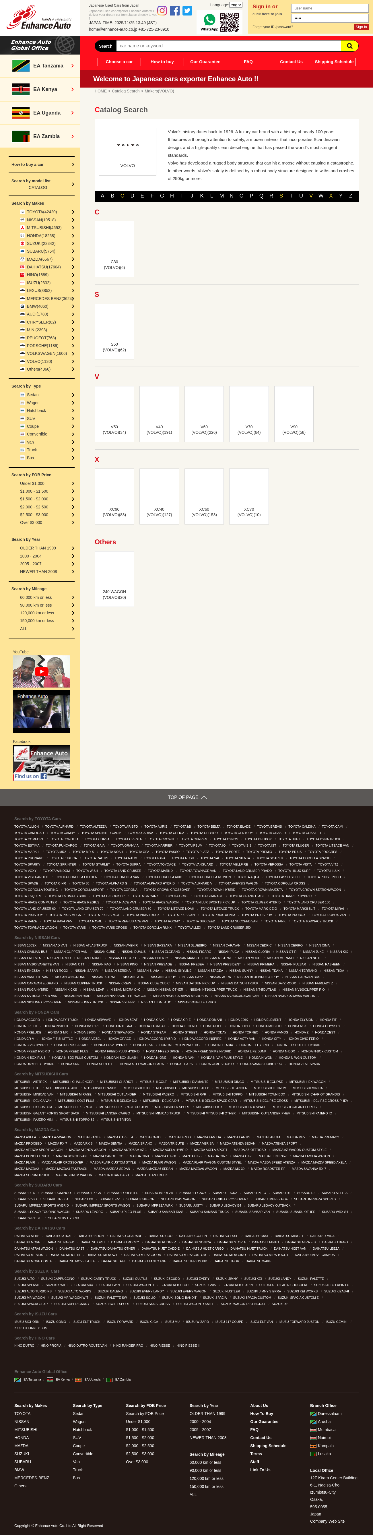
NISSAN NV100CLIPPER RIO (304, 989)
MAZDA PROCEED (28, 1143)
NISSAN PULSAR (294, 964)
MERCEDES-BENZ (31, 1478)
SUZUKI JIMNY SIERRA (264, 1291)
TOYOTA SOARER (270, 858)
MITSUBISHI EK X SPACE (248, 1107)
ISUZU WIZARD (198, 1321)
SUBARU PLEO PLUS (126, 1211)
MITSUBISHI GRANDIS (101, 1088)
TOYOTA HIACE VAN (121, 902)
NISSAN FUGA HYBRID (31, 989)
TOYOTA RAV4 (155, 858)
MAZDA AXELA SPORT (211, 1149)
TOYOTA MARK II (27, 851)
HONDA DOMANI (210, 1019)
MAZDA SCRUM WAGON (74, 1175)
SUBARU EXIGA (89, 1193)
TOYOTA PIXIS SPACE (104, 915)
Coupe (33, 426)
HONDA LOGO (239, 1026)
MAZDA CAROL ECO (108, 1156)
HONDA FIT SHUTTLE (57, 1038)
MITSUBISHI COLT (154, 1081)
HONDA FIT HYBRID (254, 1045)
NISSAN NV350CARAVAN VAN (237, 996)
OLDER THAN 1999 (38, 548)
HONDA (21, 1437)
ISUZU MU (172, 1321)
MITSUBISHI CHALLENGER (74, 1081)
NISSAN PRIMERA (261, 964)
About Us (259, 1405)
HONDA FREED (26, 1026)
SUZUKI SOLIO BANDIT (179, 1297)
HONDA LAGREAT (152, 1026)
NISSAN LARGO (59, 958)
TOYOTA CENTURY (239, 833)
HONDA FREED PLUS (73, 1051)
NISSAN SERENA (118, 970)
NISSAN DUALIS (134, 951)
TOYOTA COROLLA (64, 839)
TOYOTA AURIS (156, 826)
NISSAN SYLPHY (164, 977)
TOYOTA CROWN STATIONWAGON (315, 889)
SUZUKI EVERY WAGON (188, 1291)
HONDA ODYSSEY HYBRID (34, 1064)
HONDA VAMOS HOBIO (217, 1064)
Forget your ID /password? (272, 27)
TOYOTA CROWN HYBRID (216, 889)
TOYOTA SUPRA (128, 864)
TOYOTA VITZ (328, 864)
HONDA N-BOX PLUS (30, 1057)
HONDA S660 (71, 1064)
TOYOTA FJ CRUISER (109, 896)
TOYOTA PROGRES (323, 851)
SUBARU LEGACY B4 (226, 1205)
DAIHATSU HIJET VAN (290, 1248)
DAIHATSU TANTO (266, 1242)
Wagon (33, 402)
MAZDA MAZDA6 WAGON (198, 1168)
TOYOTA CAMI (333, 826)
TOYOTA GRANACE (209, 896)
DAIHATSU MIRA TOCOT (270, 1255)
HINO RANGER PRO (128, 1345)
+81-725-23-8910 (153, 29)
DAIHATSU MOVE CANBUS (315, 1255)
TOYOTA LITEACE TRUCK (220, 908)
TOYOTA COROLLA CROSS (285, 883)
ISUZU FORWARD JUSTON (299, 1321)
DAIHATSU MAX (257, 1236)
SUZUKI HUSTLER (227, 1291)
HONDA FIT (329, 1019)
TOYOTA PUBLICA (63, 858)
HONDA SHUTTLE (100, 1064)
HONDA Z (302, 1032)
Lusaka (320, 1453)
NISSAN (21, 1421)
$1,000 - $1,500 (34, 491)
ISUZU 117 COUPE (229, 1321)
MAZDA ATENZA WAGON (88, 1149)
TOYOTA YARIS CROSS (110, 927)
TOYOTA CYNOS (226, 839)
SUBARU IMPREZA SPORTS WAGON (103, 1205)
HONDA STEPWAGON (118, 1032)
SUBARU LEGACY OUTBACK (270, 1205)
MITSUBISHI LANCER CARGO (108, 1113)
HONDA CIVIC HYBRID (31, 1045)
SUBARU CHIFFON (140, 1199)
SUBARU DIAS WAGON (178, 1199)
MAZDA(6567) (40, 259)
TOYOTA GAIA (94, 845)
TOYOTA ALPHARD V (197, 883)
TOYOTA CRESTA (129, 839)
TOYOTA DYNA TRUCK (324, 839)
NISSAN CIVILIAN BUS (31, 951)
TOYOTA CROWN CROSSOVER (167, 889)
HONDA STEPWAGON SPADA (142, 1064)
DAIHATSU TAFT (114, 1261)
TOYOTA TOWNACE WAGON (36, 927)
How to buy (162, 61)
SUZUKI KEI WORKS (303, 1291)
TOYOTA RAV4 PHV (58, 921)
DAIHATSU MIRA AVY (102, 1255)
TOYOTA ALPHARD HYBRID (155, 883)
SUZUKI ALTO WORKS (75, 1291)
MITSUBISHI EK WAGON (308, 1081)
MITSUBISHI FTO (27, 1088)
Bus (30, 458)
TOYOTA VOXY (25, 870)
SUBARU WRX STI (28, 1218)
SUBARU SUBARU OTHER (296, 1211)
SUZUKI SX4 (84, 1285)
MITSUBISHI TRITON (116, 1119)
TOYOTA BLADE (239, 826)
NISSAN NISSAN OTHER (165, 989)
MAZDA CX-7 (218, 1156)
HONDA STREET (185, 1032)
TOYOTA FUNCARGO (62, 845)
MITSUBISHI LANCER (232, 1088)
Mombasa (322, 1429)
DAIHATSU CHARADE (126, 1236)
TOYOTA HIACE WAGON (161, 902)
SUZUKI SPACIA (215, 1297)
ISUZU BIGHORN (27, 1321)
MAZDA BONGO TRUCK (32, 1156)
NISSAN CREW (120, 983)
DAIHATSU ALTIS (27, 1236)
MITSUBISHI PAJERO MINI (34, 1119)
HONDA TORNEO (246, 1032)
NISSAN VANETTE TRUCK (197, 1002)
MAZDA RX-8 (84, 1143)
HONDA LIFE (213, 1026)
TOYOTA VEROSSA (269, 864)
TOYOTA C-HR (56, 883)
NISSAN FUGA (229, 951)
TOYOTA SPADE (26, 883)
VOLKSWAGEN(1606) (47, 353)
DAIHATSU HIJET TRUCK (249, 1248)
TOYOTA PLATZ (198, 851)
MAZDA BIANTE (90, 1137)
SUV (31, 418)
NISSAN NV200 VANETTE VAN (37, 964)
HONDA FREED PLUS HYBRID (118, 1051)
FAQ (248, 61)
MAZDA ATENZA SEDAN (238, 1143)
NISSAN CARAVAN (227, 945)
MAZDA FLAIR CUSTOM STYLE (113, 1162)
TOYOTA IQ (217, 845)
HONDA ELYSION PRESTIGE (181, 1045)
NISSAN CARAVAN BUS (303, 977)
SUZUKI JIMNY (227, 1278)
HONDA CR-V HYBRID (111, 1045)
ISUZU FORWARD (120, 1321)
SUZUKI (21, 1453)
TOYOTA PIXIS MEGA (65, 915)
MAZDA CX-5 (192, 1156)
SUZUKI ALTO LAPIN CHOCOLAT (284, 1285)
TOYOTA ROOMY (168, 921)
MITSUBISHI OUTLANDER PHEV (266, 1113)
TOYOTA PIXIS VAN (181, 915)
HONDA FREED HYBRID (32, 1051)
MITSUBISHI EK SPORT (173, 1107)
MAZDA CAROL (151, 1137)
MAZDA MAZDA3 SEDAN (112, 1168)
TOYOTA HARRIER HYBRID (291, 896)
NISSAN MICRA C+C (125, 989)
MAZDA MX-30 (234, 1168)
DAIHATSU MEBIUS (29, 1255)
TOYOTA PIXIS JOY (29, 915)
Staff (254, 1461)
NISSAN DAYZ (193, 977)
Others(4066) (38, 369)
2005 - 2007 (31, 564)
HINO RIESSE (160, 1345)
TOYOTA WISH (87, 870)
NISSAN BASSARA (158, 945)
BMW (19, 1470)
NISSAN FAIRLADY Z (318, 983)
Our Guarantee (205, 61)
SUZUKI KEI (253, 1278)
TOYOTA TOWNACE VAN (198, 870)
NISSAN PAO (102, 964)
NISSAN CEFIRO (291, 945)
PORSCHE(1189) (43, 345)
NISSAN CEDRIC (260, 945)
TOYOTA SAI (210, 858)
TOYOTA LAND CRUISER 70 (83, 908)
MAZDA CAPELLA (120, 1137)
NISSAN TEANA (271, 970)
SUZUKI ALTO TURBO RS (33, 1291)
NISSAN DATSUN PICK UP (196, 983)
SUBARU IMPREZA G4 (271, 1199)
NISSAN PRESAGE (158, 964)
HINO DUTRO (24, 1345)
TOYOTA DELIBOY (259, 839)
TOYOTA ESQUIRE (28, 896)
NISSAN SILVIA (148, 970)
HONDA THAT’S (182, 1064)
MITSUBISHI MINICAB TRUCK (159, 1113)
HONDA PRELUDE (28, 1032)
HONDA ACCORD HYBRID (157, 1038)
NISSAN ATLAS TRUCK (90, 945)
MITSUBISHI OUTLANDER (117, 1094)
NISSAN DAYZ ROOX (281, 983)
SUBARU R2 (306, 1193)
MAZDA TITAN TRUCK (152, 1175)
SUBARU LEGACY (193, 1193)
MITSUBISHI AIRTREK (31, 1081)
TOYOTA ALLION (27, 826)
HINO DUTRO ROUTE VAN (88, 1345)
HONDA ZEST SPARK (305, 1064)
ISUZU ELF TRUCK (87, 1321)
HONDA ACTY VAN (242, 1038)
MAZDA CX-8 (243, 1156)
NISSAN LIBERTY (156, 958)
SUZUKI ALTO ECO (175, 1285)
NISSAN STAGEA (211, 970)
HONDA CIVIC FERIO (303, 1038)
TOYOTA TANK (275, 921)
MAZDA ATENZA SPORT (280, 1143)
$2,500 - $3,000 (34, 514)
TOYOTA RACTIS (96, 858)
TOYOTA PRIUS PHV (257, 915)
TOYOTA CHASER (273, 833)
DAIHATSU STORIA (231, 1242)
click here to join (267, 14)
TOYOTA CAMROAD (29, 833)
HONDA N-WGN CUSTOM (298, 1057)
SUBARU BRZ (110, 1199)
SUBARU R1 (282, 1193)
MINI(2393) (37, 330)
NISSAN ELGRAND (166, 951)
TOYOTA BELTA (209, 826)
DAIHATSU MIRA (322, 1236)
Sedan (32, 394)
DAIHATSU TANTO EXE (149, 1261)
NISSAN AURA (221, 977)
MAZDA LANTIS (239, 1137)
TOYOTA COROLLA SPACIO (310, 858)
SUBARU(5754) (41, 251)
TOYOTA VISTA (301, 864)
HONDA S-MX (58, 1032)
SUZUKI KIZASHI (337, 1291)
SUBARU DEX (25, 1193)
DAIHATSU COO (161, 1236)
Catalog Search (126, 91)
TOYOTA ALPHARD (59, 826)
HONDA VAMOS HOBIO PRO (261, 1064)
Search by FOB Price (145, 1413)
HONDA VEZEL (90, 1038)
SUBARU (22, 1461)
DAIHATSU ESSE (226, 1236)
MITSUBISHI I (166, 1088)
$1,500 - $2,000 (34, 499)
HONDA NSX (298, 1026)
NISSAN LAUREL (90, 958)
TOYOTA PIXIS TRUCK (144, 915)
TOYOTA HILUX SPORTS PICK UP (210, 902)
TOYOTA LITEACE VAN (333, 845)
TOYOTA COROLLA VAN (122, 877)
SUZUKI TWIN (110, 1285)
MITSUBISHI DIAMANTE (191, 1081)
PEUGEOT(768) (41, 338)
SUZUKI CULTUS (135, 1278)
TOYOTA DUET (289, 839)
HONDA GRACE (120, 1038)
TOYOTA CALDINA (302, 826)
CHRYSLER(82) (41, 322)
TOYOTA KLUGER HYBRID (262, 902)
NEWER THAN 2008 (38, 571)
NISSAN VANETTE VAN (31, 977)
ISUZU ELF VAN (262, 1321)
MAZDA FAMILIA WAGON (312, 1156)
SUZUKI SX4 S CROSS (153, 1304)
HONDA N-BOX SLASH (121, 1057)
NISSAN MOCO (249, 958)
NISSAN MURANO (281, 958)
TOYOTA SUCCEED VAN (240, 921)
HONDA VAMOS (277, 1032)
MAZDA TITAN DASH (114, 1175)
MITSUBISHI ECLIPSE (267, 1081)
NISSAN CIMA (320, 945)
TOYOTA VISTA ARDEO (31, 877)
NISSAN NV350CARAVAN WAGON (290, 996)
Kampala (322, 1445)
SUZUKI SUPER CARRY (72, 1304)
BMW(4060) (37, 306)
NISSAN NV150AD (77, 996)
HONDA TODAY (215, 1032)
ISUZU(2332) (38, 282)
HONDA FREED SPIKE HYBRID (209, 1051)
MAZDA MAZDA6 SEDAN (155, 1168)
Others (20, 1486)
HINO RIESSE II (188, 1345)
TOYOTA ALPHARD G (112, 883)
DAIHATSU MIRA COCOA (143, 1255)
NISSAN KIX (339, 951)
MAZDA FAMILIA (209, 1137)
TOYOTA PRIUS (290, 851)
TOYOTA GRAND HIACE (248, 896)
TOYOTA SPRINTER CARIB (101, 833)
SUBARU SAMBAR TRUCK (210, 1211)
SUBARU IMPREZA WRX (155, 1205)
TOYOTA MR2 (56, 851)
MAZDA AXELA (25, 1137)
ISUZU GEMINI (337, 1321)
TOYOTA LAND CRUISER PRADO (248, 870)
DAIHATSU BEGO (335, 1242)
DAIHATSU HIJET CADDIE (160, 1248)
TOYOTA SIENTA (238, 858)
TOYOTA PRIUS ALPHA (218, 915)
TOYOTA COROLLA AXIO (164, 877)
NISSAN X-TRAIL (104, 977)
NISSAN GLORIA (258, 951)
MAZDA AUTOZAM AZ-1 (129, 1149)
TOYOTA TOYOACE (161, 864)
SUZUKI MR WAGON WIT (70, 1297)
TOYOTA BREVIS (270, 826)
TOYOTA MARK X (161, 870)
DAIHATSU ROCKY (125, 1242)
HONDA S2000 (85, 1032)
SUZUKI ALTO (25, 1278)
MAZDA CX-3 (140, 1156)
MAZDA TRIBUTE (172, 1143)
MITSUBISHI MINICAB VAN (34, 1094)
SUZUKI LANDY (280, 1278)
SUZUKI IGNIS (206, 1285)
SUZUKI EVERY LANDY (147, 1291)
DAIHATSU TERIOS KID (190, 1261)
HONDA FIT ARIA (221, 1045)
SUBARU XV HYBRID (64, 1218)
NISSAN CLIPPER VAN (71, 951)
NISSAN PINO (128, 964)
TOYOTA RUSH (183, 858)
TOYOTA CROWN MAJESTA (262, 889)
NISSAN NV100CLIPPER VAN (36, 996)
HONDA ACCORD (27, 1019)
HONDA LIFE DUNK (252, 1051)
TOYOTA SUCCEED (201, 921)
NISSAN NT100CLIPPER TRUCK (214, 989)
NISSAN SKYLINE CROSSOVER (38, 1002)
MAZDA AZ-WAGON (57, 1137)
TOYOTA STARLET (97, 864)
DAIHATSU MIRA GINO (230, 1255)
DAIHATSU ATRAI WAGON (34, 1248)
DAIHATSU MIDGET (290, 1236)
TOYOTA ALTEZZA (93, 826)
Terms (256, 1453)
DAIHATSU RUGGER (161, 1242)
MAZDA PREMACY (326, 1137)
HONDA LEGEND (184, 1026)
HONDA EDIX (238, 1019)
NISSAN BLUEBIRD (192, 945)
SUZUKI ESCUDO (167, 1278)
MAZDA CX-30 (166, 1156)
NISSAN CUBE (105, 951)
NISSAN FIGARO (199, 951)
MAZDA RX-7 (58, 1143)
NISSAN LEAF (94, 989)
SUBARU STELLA (335, 1193)
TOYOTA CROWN (161, 839)
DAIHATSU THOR (227, 1261)
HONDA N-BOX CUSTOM (320, 1051)
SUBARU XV (84, 1199)
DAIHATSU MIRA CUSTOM (187, 1255)
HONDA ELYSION (301, 1019)
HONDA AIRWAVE (98, 1019)
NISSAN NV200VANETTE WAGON (122, 996)
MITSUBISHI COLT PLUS (76, 1100)
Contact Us (291, 61)
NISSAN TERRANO (303, 970)
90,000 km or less (36, 605)
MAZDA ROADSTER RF (268, 1168)
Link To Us (260, 1470)
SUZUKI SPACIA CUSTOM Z (299, 1297)
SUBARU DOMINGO (56, 1193)
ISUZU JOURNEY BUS (31, 1328)
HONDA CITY (272, 1038)
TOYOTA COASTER (307, 833)
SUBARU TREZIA (56, 1199)
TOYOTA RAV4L (91, 921)
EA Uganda (87, 1379)
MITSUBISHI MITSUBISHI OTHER (212, 1113)
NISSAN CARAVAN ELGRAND (36, 983)
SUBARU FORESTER (123, 1193)
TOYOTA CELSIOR (205, 833)
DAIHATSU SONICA (197, 1242)
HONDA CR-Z (181, 1019)
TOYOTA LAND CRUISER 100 (309, 902)
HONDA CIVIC (155, 1019)
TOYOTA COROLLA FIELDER (76, 877)
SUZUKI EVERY (198, 1278)
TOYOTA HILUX (329, 870)
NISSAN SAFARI (87, 970)
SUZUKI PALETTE (311, 1278)
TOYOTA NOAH (112, 851)
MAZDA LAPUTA (269, 1137)
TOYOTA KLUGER (296, 845)
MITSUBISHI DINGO (230, 1081)
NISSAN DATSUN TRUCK (240, 983)
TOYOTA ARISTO (126, 826)
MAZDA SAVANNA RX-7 (309, 1168)
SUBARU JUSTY (191, 1205)
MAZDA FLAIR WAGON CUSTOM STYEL (212, 1162)
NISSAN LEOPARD (122, 958)
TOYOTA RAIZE (26, 921)
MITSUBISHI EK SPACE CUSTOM (124, 1107)
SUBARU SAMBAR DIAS (166, 1211)
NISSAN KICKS (66, 989)
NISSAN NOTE (311, 958)
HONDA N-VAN (184, 1057)
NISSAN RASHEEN (326, 964)
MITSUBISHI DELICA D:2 (119, 1100)
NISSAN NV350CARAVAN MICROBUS (181, 996)
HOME (101, 91)
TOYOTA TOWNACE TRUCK (313, 921)
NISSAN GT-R (286, 951)
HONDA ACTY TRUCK (62, 1019)
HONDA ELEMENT (268, 1019)
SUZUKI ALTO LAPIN (238, 1285)
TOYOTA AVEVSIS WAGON (239, 883)
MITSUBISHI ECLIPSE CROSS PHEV (321, 1100)
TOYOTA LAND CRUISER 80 (131, 908)
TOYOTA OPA (139, 851)
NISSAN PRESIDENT (226, 964)
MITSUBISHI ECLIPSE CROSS (266, 1100)
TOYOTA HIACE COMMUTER (36, 902)
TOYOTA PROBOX (292, 915)
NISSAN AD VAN (55, 945)
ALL (23, 628)
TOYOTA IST (267, 845)
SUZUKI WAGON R (140, 1285)
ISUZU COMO (56, 1321)
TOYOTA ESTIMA (27, 845)
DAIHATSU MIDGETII (65, 1255)
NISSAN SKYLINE (179, 970)
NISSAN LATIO (134, 977)
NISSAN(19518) (41, 220)
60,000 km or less (36, 597)
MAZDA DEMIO (180, 1137)
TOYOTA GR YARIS (145, 896)
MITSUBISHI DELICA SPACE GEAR (212, 1100)
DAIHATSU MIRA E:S (301, 1242)
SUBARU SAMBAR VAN (253, 1211)
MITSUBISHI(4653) (44, 227)
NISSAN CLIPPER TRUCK (83, 983)
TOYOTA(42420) (42, 212)
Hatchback (36, 410)
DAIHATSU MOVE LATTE (77, 1261)
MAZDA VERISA (203, 1143)
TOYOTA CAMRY (63, 833)
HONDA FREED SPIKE (163, 1051)
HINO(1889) (37, 274)
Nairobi (320, 1437)
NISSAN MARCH (187, 958)
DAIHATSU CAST (72, 1248)
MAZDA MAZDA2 (27, 1168)
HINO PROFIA (51, 1345)
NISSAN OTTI (75, 964)
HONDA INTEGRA (119, 1026)
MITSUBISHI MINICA (308, 1088)
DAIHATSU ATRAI (59, 1236)
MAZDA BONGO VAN (72, 1156)
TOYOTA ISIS (242, 845)
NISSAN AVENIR (126, 945)
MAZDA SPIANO (141, 1143)
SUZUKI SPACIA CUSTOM (252, 1297)
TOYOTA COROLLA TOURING (36, 889)
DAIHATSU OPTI (93, 1242)
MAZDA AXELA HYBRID (171, 1149)
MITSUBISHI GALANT (62, 1088)
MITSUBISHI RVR (194, 1094)
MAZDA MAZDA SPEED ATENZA (272, 1162)
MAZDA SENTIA (111, 1143)
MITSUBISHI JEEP (196, 1088)
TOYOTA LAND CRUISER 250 (230, 927)
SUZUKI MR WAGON (30, 1297)
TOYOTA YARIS (75, 927)
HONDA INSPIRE (87, 1026)
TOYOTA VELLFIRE (234, 864)
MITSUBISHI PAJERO (159, 1094)
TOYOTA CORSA (97, 839)
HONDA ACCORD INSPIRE (202, 1038)
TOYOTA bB (183, 826)
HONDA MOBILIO (269, 1026)
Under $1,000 (32, 483)
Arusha (320, 1421)
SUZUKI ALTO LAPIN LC (332, 1285)
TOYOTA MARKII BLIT (299, 908)
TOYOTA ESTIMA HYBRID (67, 896)
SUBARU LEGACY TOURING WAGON (42, 1211)
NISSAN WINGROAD (70, 977)
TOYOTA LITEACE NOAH (176, 908)
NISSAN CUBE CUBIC (153, 983)
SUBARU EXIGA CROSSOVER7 (225, 1199)
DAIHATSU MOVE (27, 1242)
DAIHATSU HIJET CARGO (205, 1248)
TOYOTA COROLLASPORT (85, 889)
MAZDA (21, 1445)
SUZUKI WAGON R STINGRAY (243, 1304)
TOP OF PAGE (183, 797)
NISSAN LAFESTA (28, 958)
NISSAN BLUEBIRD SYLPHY (258, 977)
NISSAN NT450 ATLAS (260, 989)
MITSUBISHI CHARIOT (117, 1081)
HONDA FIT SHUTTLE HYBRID (298, 1045)
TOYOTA (22, 1413)
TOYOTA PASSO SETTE (284, 877)
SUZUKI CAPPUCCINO (58, 1278)
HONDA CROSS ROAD (71, 1045)
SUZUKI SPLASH (27, 1285)
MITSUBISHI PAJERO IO (315, 1113)
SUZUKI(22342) (41, 243)
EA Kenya (58, 1379)
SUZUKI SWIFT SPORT (113, 1304)
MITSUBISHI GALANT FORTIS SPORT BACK (47, 1113)
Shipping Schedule (334, 61)
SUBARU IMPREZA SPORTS (315, 1199)
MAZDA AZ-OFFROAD (250, 1149)
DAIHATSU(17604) (44, 267)
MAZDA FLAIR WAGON (159, 1162)
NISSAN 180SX (25, 945)
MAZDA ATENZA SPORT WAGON (38, 1149)
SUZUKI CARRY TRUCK (99, 1278)
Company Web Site (327, 1521)
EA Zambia (118, 1379)
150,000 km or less (37, 620)
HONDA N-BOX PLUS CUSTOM (75, 1057)
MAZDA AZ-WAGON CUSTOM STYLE (299, 1149)
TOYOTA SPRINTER (62, 864)
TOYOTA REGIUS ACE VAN (128, 921)
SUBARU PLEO (255, 1193)
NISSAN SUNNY (242, 970)
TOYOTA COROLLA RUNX (152, 927)
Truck (32, 450)
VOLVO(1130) (39, 361)
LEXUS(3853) (39, 290)
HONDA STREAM (154, 1032)
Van (30, 442)
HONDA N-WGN (261, 1057)
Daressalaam (325, 1413)
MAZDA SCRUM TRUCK (32, 1175)
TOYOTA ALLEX (190, 927)
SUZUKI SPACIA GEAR (31, 1304)
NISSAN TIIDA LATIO (156, 1002)
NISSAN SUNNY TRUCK (86, 1002)
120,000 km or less (37, 613)
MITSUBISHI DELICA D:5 (161, 1100)
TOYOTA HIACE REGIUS (81, 902)
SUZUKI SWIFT (57, 1285)
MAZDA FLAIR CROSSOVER (63, 1162)
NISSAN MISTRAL (218, 958)
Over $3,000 (31, 522)
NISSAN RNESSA (27, 970)
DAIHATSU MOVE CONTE (33, 1261)
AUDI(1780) (37, 314)
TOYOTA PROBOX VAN (329, 915)
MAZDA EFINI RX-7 (273, 1156)
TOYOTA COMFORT (29, 839)
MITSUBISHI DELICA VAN (33, 1100)
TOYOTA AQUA (248, 877)
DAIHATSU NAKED (61, 1242)
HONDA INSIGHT (56, 1026)
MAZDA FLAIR (25, 1162)
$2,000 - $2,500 (34, 507)
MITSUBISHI (25, 1429)
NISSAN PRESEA (191, 964)
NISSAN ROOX (57, 970)
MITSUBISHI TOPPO (228, 1094)
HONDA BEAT (127, 1019)
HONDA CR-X (143, 1045)
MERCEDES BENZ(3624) (50, 298)
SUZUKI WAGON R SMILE (195, 1304)
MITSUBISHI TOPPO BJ (77, 1119)
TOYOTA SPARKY (27, 864)
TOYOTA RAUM (126, 858)
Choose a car (119, 61)
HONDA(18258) (41, 235)
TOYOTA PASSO (168, 851)
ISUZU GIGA (149, 1321)
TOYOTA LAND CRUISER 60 (35, 908)
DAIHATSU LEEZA (326, 1248)
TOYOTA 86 (81, 883)
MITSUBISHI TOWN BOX (267, 1094)
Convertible (37, 434)
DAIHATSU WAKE (259, 1261)
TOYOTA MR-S (84, 851)
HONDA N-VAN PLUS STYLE (222, 1057)
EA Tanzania (27, 1379)
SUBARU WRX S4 (335, 1211)
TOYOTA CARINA (141, 833)
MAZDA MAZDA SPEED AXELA (324, 1162)
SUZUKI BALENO (111, 1291)
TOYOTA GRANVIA (125, 845)
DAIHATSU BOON (91, 1236)
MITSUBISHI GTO (137, 1088)
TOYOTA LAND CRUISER (123, 870)
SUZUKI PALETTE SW (111, 1297)
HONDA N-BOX (284, 1051)
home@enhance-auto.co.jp (113, 29)
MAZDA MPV (296, 1137)
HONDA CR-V (24, 1038)
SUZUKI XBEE (283, 1304)
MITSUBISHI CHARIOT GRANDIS (316, 1094)
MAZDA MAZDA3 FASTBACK (66, 1168)
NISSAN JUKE (314, 951)
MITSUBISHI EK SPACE (76, 1107)
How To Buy (261, 1413)
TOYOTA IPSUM (191, 845)
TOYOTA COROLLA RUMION (210, 877)
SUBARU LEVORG (90, 1211)
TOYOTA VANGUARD (198, 864)
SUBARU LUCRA (225, 1193)
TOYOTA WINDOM (57, 870)
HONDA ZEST (325, 1032)
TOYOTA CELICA (172, 833)
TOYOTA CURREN (194, 839)
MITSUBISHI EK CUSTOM (33, 1107)
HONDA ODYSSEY (327, 1026)
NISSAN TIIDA (334, 970)
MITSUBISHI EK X (209, 1107)
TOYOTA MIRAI (333, 908)
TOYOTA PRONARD (29, 858)
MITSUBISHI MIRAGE (76, 1094)
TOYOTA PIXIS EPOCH (324, 877)
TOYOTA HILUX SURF (294, 870)
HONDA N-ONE (155, 1057)
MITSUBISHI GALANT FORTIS (295, 1107)
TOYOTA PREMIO (259, 851)
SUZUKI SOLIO (144, 1297)
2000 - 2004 (31, 556)
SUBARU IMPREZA (159, 1193)
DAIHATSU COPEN (193, 1236)
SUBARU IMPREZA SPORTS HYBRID (42, 1205)
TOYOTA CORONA (124, 889)
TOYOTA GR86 (177, 896)
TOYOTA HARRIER (159, 845)
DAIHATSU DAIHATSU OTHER (113, 1248)
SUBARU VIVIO (26, 1199)
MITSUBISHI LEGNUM (270, 1088)
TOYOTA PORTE (227, 851)
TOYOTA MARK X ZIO (261, 908)
